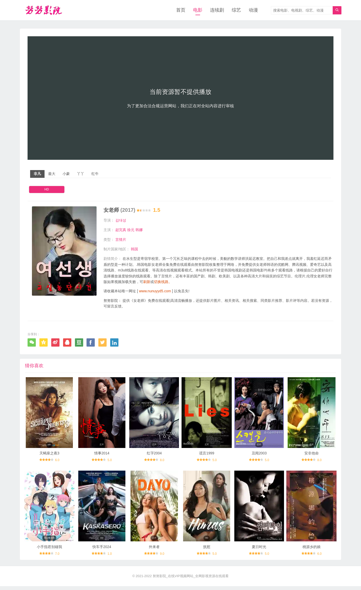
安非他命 (311, 455)
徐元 (130, 230)
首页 (180, 10)
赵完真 (120, 230)
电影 (197, 10)
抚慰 (206, 551)
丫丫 (80, 174)
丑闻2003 (259, 455)
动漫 (253, 10)
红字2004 (154, 455)
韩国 (134, 249)
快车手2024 (101, 551)
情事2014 (101, 455)
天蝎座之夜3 (49, 455)
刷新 (146, 282)
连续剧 (217, 10)
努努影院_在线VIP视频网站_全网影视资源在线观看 (191, 580)
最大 (51, 174)
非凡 (37, 174)
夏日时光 (259, 551)
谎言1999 (206, 455)
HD (47, 189)
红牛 (95, 174)
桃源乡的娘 (312, 551)
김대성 (120, 220)
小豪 (66, 174)
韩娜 (139, 230)
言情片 (120, 239)
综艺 (236, 10)
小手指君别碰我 (49, 551)
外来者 (154, 551)
